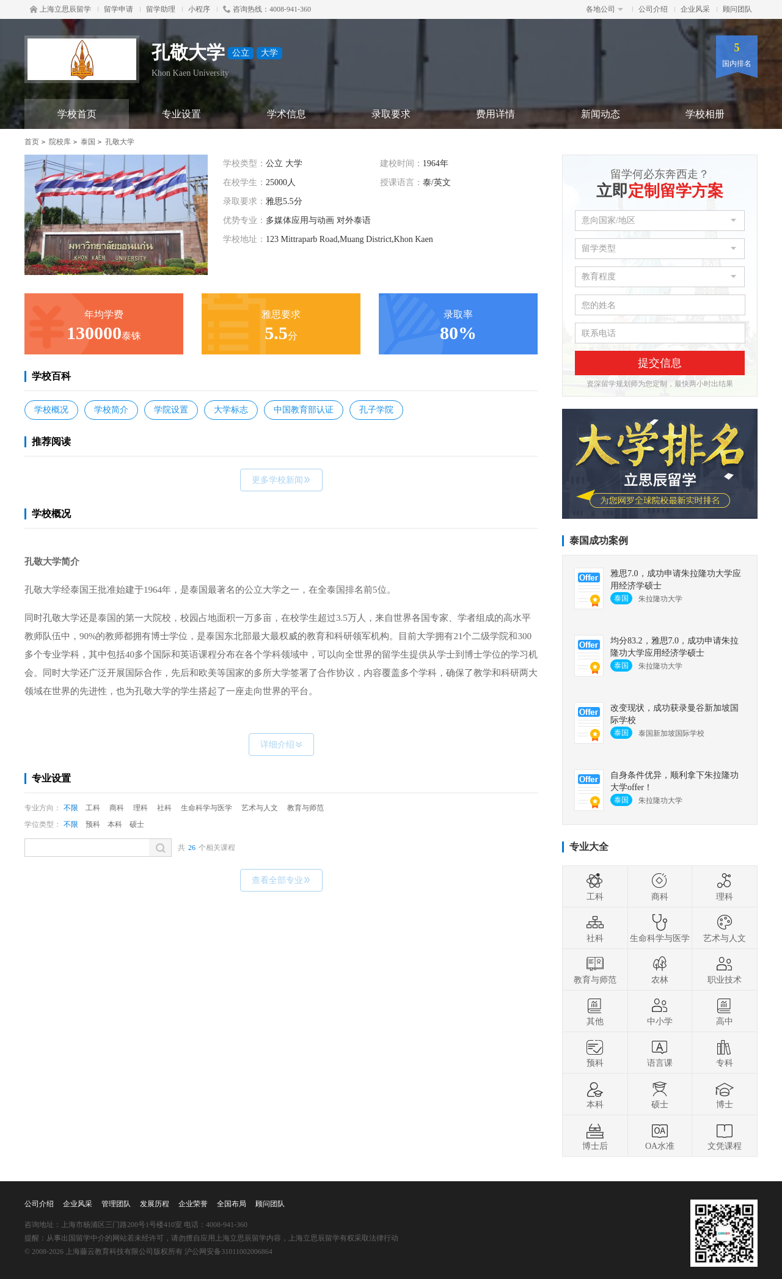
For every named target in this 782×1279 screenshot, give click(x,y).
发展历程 (154, 1204)
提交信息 (660, 363)
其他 (595, 1011)
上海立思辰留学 (60, 9)
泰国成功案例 (598, 540)
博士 (724, 1094)
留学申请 (118, 9)
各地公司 (604, 9)
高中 (724, 1011)
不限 (71, 808)
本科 (115, 824)
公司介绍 (653, 9)
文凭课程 (724, 1136)
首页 (31, 141)
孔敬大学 (119, 141)
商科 (116, 808)
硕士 (137, 824)
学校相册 (705, 114)
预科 (93, 824)
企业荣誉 (193, 1204)
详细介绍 (281, 744)
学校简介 (111, 409)
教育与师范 (305, 808)
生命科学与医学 (206, 808)
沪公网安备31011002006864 (228, 1251)
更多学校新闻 (281, 480)
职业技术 (724, 969)
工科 (93, 808)
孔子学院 (376, 409)
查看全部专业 (281, 880)
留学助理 (160, 9)
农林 (660, 969)
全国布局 (231, 1204)
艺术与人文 (259, 808)
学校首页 (77, 114)
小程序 (199, 9)
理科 (140, 808)
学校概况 (51, 409)
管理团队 (116, 1204)
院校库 (60, 141)
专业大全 (588, 846)
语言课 (660, 1053)
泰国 (88, 141)
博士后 (595, 1136)
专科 (724, 1053)
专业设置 (181, 114)
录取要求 (391, 114)
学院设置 (171, 409)
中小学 (660, 1011)
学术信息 (286, 114)
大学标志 (231, 409)
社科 (164, 808)
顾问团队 (737, 9)
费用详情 (495, 114)
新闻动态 (600, 114)
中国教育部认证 (304, 409)
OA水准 (659, 1136)
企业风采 (695, 9)
